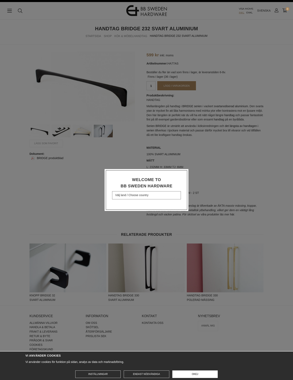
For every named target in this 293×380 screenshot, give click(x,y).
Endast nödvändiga (146, 374)
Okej (195, 374)
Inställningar (98, 374)
